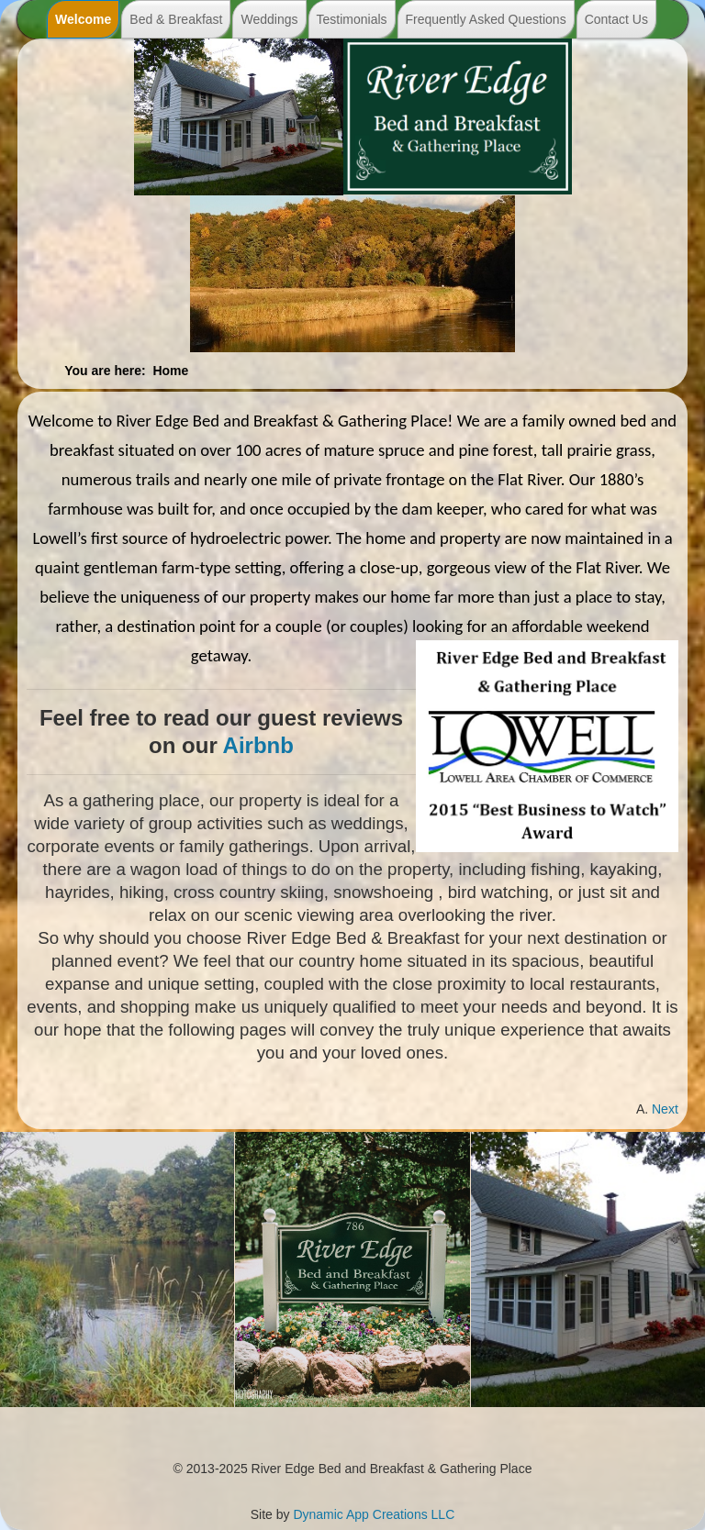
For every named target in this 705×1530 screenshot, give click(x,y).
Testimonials (352, 19)
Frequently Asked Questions (486, 19)
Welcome (83, 19)
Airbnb (258, 745)
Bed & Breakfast (175, 19)
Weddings (269, 19)
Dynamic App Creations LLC (373, 1514)
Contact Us (616, 19)
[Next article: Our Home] (665, 1109)
